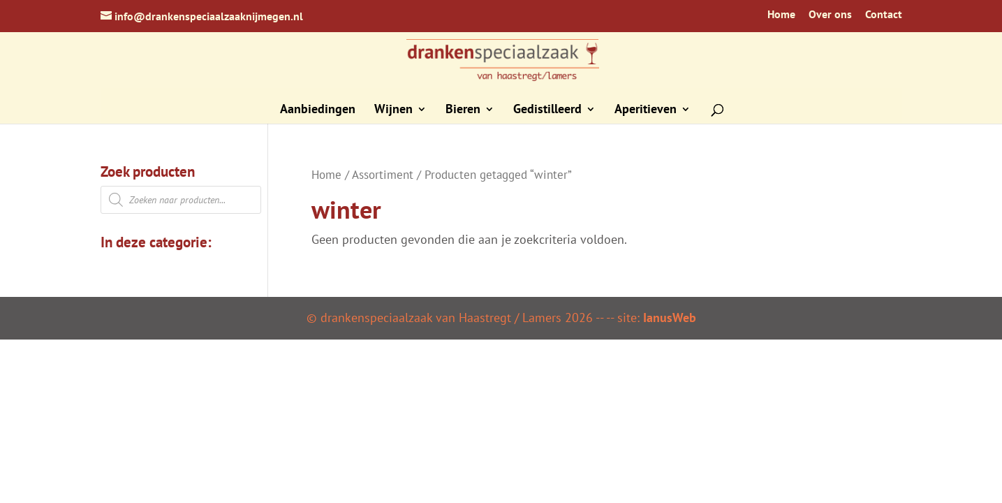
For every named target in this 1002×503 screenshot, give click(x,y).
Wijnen (393, 110)
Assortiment (382, 174)
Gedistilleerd (547, 110)
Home (781, 14)
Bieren (462, 110)
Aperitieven (645, 110)
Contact (883, 14)
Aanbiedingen (317, 110)
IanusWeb (669, 317)
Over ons (830, 14)
